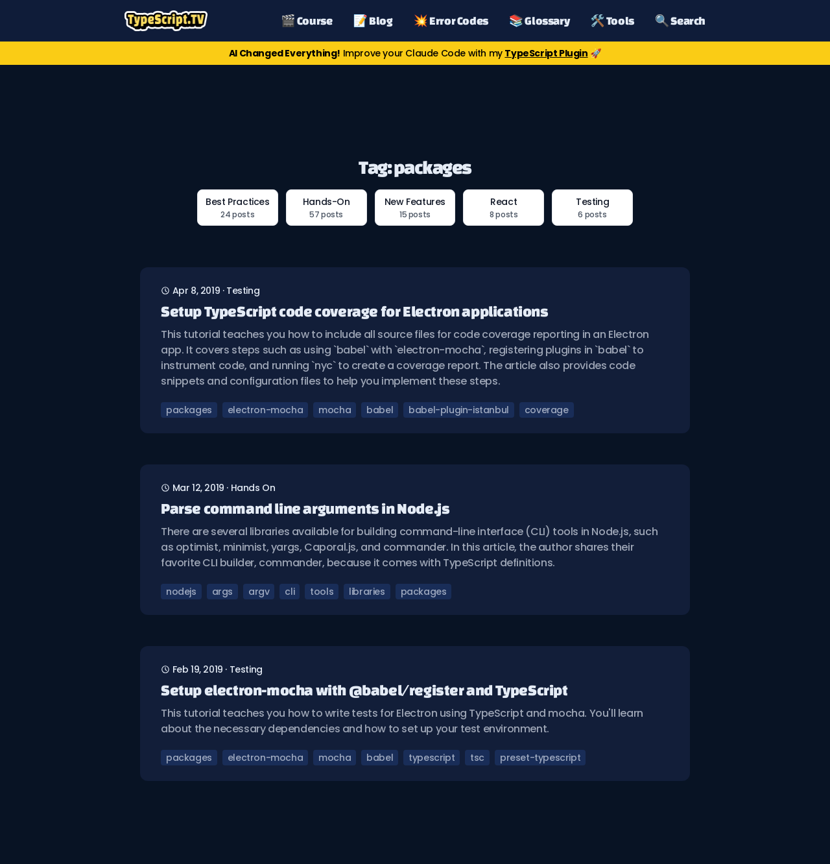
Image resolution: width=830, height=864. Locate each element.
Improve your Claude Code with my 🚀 (415, 53)
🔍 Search (680, 20)
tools (321, 591)
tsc (477, 757)
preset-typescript (540, 757)
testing (242, 290)
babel (379, 409)
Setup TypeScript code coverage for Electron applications (355, 311)
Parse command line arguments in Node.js (305, 508)
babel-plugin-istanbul (459, 409)
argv (258, 591)
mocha (334, 409)
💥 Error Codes (451, 20)
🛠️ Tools (612, 20)
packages (189, 409)
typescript (432, 757)
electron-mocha (265, 409)
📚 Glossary (539, 20)
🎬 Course (306, 20)
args (222, 591)
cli (289, 591)
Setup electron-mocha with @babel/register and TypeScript (364, 690)
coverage (547, 409)
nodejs (181, 591)
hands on (253, 487)
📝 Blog (373, 20)
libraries (367, 591)
